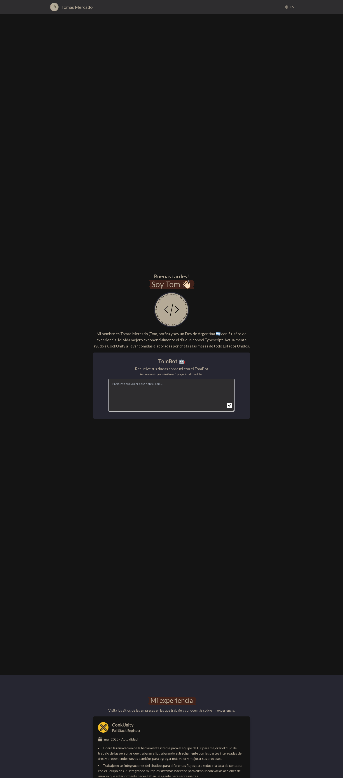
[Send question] (229, 405)
